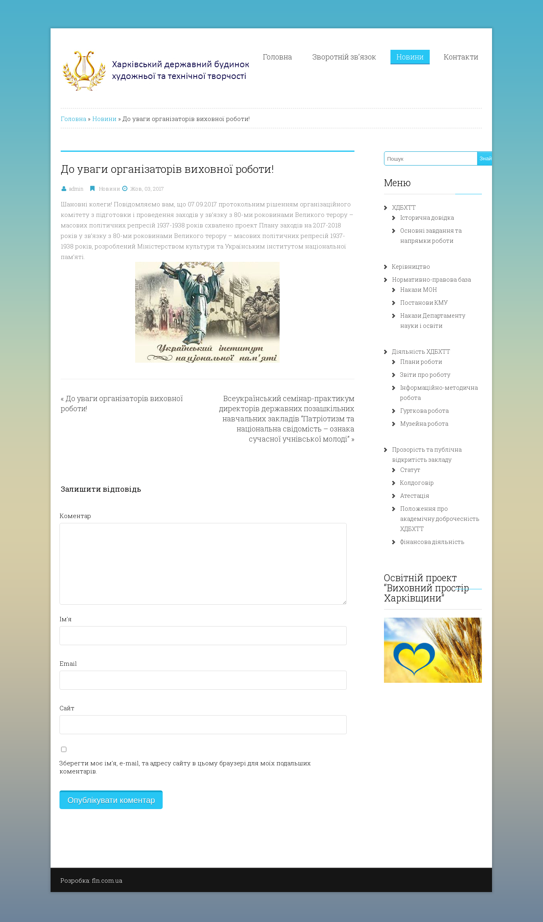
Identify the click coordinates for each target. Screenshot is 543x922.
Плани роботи (433, 361)
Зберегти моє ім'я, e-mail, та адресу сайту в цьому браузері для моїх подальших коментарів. (172, 752)
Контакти (492, 57)
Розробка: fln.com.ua (59, 862)
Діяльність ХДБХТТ (433, 351)
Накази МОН (430, 289)
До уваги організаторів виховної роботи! (106, 388)
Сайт (34, 697)
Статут (422, 459)
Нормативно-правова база (443, 279)
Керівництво (423, 266)
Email (36, 653)
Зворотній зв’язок (375, 57)
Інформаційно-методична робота (462, 387)
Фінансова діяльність (444, 521)
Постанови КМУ (436, 302)
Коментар (43, 505)
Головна (308, 57)
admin (44, 188)
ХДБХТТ (416, 207)
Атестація (426, 485)
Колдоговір (429, 472)
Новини (440, 57)
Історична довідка (439, 217)
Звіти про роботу (437, 374)
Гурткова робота (436, 400)
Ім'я (33, 608)
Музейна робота (436, 413)
